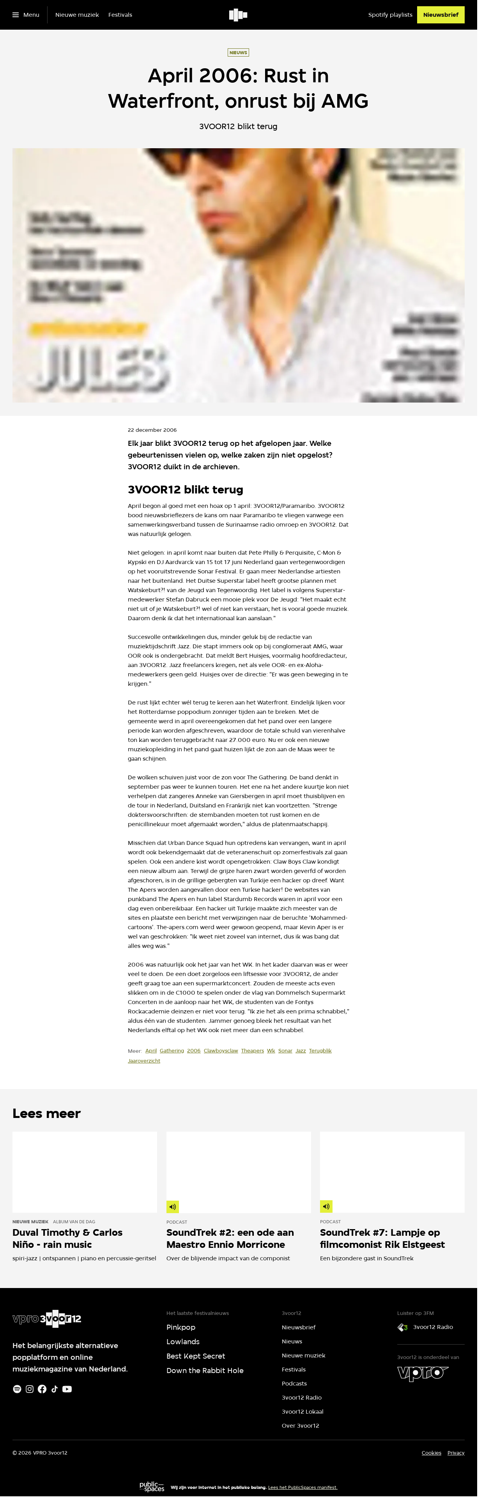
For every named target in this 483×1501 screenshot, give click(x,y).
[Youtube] (67, 1389)
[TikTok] (54, 1389)
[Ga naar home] (239, 15)
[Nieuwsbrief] (441, 14)
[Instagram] (29, 1389)
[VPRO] (423, 1374)
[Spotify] (17, 1389)
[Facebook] (42, 1389)
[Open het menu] (26, 14)
